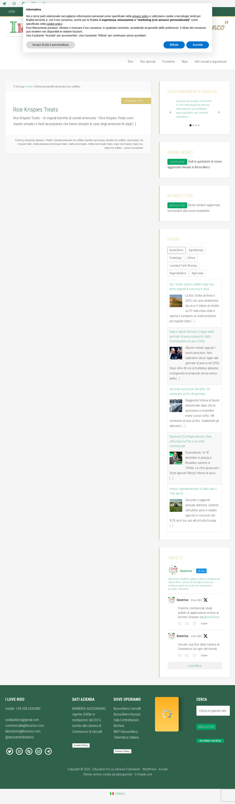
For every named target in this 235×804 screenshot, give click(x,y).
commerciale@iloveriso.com (24, 725)
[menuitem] (117, 794)
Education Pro (101, 769)
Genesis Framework (127, 769)
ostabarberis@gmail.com (22, 720)
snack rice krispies (123, 144)
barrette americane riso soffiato (69, 140)
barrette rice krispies (95, 140)
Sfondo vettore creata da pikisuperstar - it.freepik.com (117, 774)
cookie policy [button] (54, 23)
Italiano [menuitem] (120, 793)
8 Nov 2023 (196, 600)
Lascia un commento (133, 148)
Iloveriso (183, 600)
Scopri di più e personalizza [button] (51, 44)
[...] (193, 321)
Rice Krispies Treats (35, 109)
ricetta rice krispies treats (100, 144)
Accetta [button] (198, 44)
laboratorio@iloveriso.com (23, 731)
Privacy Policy (122, 751)
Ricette (49, 140)
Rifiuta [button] (174, 44)
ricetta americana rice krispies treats (50, 144)
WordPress (149, 769)
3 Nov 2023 (196, 636)
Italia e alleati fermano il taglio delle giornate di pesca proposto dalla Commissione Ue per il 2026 (192, 336)
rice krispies (133, 140)
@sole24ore (211, 617)
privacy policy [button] (140, 16)
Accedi (163, 769)
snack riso (138, 144)
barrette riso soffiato (116, 140)
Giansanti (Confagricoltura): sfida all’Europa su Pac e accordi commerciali (190, 441)
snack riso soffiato (113, 148)
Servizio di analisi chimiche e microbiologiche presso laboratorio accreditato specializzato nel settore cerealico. (194, 108)
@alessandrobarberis (19, 737)
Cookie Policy (81, 745)
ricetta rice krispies (78, 144)
